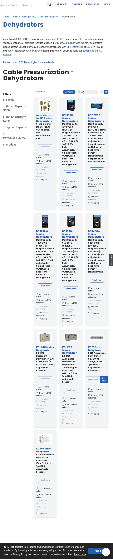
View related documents (42, 168)
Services (62, 4)
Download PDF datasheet (43, 162)
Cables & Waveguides (23, 17)
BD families (88, 50)
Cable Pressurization (48, 17)
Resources (92, 4)
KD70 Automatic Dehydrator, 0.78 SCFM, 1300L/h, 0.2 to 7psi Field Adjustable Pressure (45, 460)
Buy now (103, 379)
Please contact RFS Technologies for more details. (29, 62)
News (106, 4)
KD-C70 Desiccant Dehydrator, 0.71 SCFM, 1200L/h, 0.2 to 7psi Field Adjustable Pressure (45, 359)
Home (6, 17)
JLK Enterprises (75, 47)
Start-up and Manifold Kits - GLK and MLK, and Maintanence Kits (44, 127)
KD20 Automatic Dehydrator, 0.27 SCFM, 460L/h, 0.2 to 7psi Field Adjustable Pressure (97, 359)
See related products (42, 174)
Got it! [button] (98, 551)
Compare (69, 92)
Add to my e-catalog (43, 156)
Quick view (45, 147)
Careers (77, 4)
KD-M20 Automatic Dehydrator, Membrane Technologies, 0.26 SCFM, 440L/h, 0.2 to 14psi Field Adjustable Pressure (70, 364)
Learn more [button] (80, 554)
